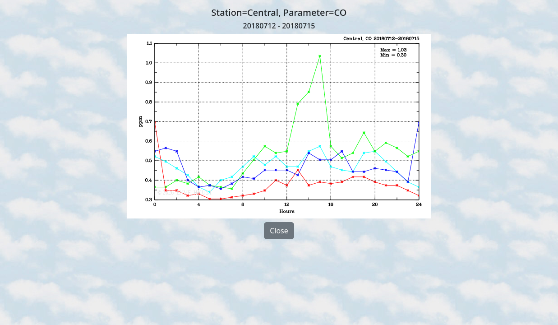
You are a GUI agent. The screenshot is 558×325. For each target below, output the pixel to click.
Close (279, 231)
